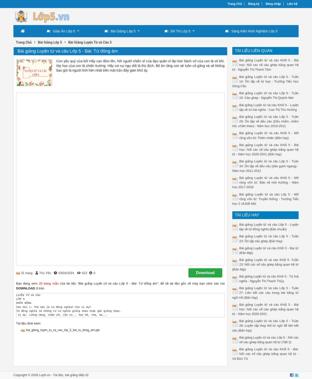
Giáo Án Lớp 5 (61, 31)
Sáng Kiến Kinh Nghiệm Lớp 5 (251, 31)
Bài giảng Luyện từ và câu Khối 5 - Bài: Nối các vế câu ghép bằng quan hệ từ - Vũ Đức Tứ (265, 353)
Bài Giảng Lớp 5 (120, 31)
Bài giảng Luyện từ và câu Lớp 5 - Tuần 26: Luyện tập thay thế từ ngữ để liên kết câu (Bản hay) (265, 325)
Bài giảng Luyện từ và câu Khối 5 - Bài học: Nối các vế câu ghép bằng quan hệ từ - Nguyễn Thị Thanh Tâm (265, 64)
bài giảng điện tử (76, 375)
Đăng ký (254, 4)
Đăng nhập (273, 4)
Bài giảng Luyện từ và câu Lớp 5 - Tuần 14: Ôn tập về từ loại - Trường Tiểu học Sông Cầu (265, 81)
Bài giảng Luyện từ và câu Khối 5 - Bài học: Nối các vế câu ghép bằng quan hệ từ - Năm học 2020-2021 (265, 309)
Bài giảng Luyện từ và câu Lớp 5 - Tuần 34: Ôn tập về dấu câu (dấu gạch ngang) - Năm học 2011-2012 (265, 165)
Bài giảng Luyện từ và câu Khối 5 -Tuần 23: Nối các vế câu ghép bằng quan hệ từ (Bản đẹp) (265, 264)
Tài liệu (58, 375)
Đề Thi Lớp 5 (177, 31)
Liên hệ (292, 4)
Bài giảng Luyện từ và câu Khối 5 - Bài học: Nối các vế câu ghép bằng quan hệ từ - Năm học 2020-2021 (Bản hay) (265, 149)
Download (205, 273)
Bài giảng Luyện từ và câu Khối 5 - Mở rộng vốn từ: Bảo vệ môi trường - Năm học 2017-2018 (265, 182)
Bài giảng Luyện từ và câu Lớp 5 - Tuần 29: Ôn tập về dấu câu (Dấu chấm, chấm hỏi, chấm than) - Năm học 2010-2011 (265, 121)
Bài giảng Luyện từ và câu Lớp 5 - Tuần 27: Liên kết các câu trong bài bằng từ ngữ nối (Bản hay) (265, 292)
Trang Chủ (234, 4)
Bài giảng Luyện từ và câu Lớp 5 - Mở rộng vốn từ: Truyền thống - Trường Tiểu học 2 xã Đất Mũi (265, 199)
